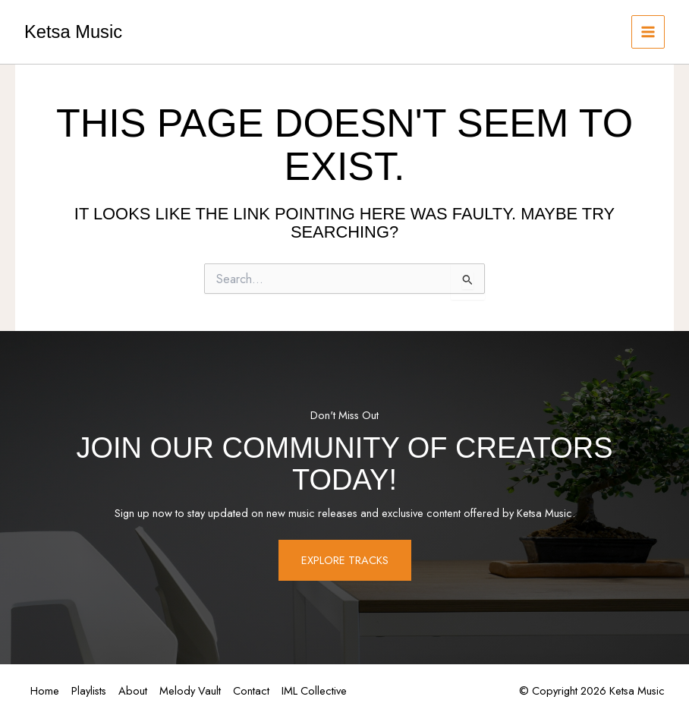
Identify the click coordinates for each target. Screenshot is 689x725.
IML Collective (314, 690)
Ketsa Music (73, 32)
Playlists (88, 690)
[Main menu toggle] (648, 32)
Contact (251, 690)
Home (44, 690)
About (132, 690)
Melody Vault (190, 690)
